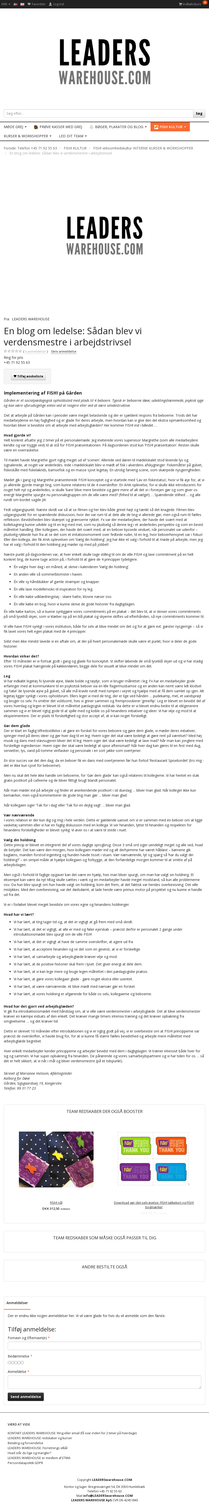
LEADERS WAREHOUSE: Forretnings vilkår (38, 1448)
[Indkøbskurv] (193, 4)
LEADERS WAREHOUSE (31, 319)
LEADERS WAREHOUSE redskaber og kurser (40, 1438)
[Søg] (199, 113)
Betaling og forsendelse (25, 1443)
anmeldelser (35, 351)
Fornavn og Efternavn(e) (27, 1337)
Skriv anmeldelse (63, 351)
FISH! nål (56, 1203)
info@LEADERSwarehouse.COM (108, 1496)
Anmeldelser (17, 1302)
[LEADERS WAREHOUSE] (104, 61)
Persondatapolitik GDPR (25, 1463)
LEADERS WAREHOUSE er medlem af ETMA (39, 1458)
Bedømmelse (18, 1356)
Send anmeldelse (25, 1396)
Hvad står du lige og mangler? (29, 1453)
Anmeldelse (17, 1371)
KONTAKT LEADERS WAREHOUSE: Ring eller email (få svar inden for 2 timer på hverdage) (72, 1433)
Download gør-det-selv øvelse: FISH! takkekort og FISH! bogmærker (154, 1205)
